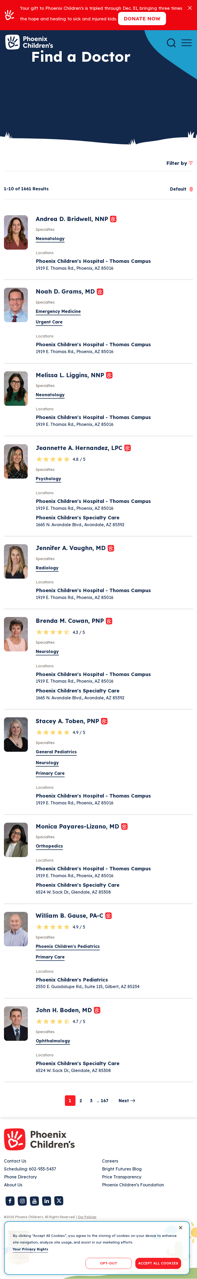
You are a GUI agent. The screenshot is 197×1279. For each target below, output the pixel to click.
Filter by (176, 163)
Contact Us (15, 1161)
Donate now (142, 18)
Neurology (47, 651)
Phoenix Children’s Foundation (133, 1184)
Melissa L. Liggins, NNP (71, 375)
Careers (110, 1161)
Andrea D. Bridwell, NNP (73, 219)
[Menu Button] (186, 42)
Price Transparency (121, 1176)
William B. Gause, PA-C (70, 915)
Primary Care (50, 773)
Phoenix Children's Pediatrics (68, 946)
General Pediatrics (56, 751)
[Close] (190, 7)
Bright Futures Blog (122, 1169)
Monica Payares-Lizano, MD (78, 826)
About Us (13, 1184)
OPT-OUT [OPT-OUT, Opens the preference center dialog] (108, 1263)
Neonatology (50, 238)
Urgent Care (49, 322)
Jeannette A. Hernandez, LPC (80, 448)
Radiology (47, 567)
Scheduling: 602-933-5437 (30, 1169)
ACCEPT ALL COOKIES (158, 1263)
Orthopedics (49, 846)
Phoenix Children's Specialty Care (77, 517)
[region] (97, 1248)
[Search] (171, 43)
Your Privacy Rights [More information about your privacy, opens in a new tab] (30, 1249)
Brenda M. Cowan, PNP (71, 620)
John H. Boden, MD (65, 1010)
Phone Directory (20, 1176)
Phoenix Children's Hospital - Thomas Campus (93, 261)
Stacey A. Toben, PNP (68, 721)
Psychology (48, 478)
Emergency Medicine (58, 311)
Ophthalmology (53, 1040)
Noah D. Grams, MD (66, 291)
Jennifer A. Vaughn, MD (72, 548)
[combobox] (178, 189)
